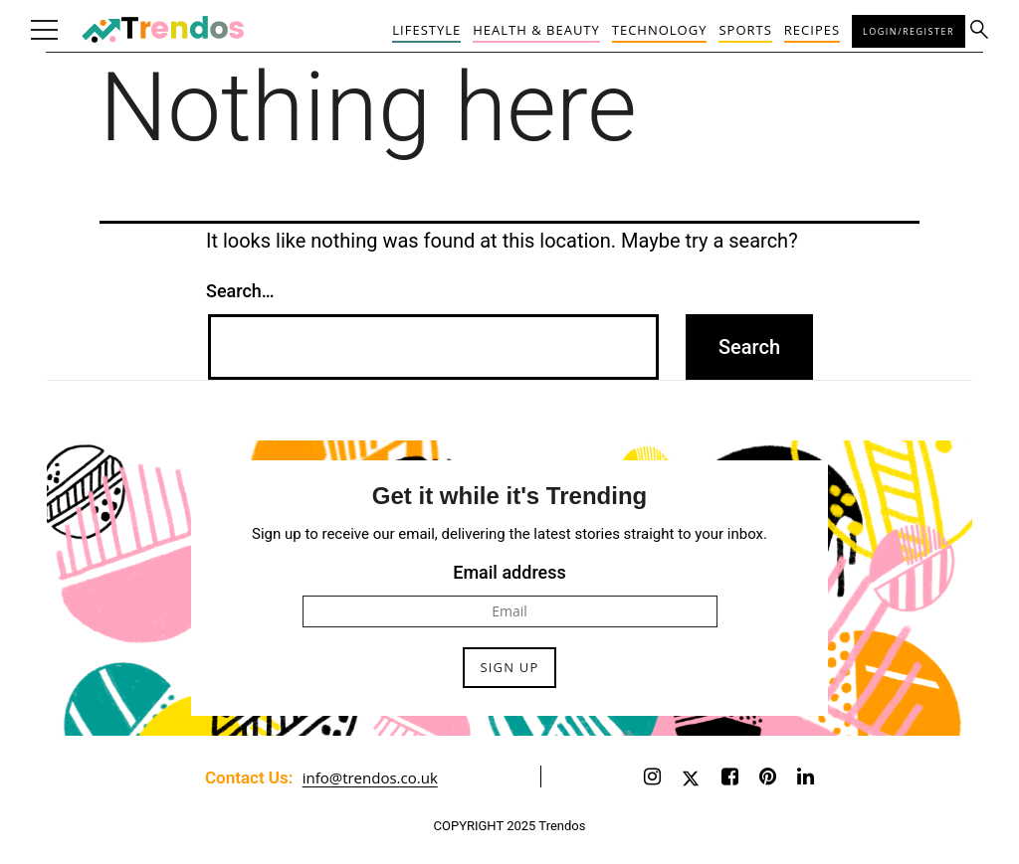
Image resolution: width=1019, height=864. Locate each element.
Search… (240, 290)
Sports (744, 30)
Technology (660, 30)
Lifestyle (426, 30)
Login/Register (908, 31)
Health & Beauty (536, 30)
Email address (509, 572)
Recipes (812, 30)
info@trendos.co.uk (370, 777)
